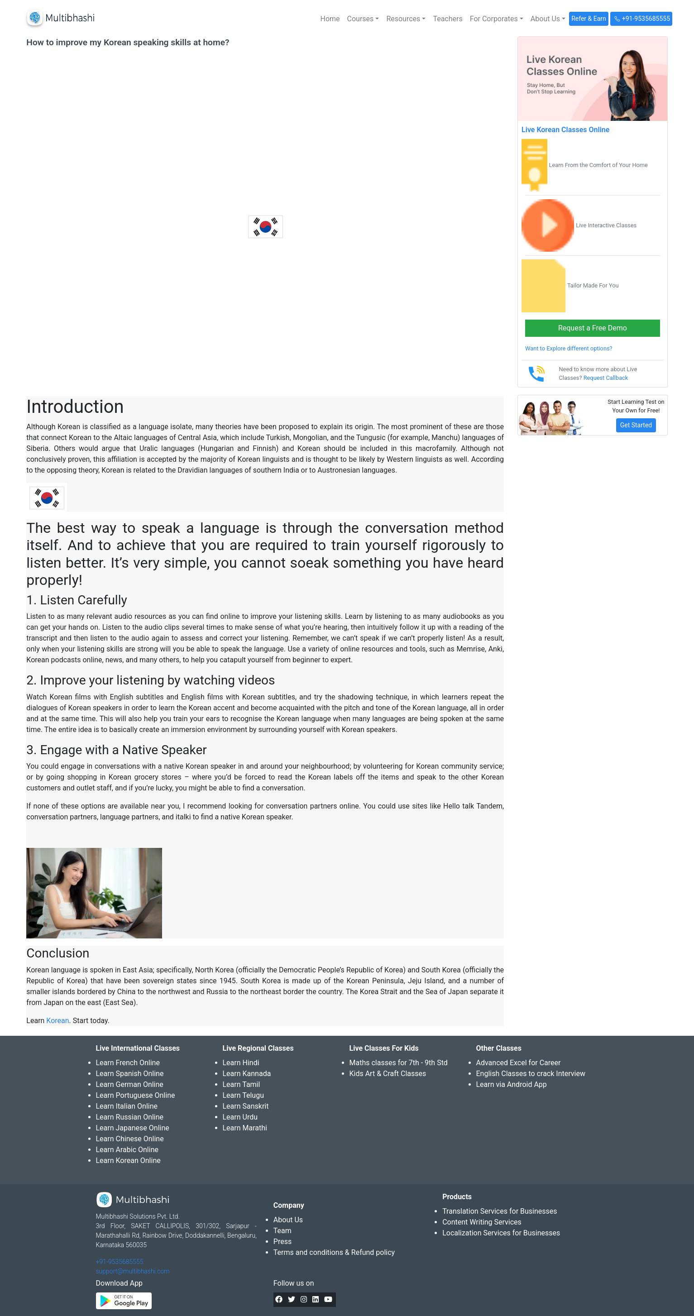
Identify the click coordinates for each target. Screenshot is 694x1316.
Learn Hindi (241, 1062)
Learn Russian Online (130, 1117)
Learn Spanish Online (130, 1073)
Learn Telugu (243, 1095)
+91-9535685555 (120, 1261)
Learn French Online (128, 1062)
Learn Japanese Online (132, 1128)
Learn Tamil (241, 1084)
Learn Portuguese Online (135, 1095)
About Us (288, 1220)
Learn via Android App (511, 1084)
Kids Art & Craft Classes (387, 1073)
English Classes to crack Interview (530, 1073)
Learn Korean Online (128, 1160)
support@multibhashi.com (133, 1271)
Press (282, 1241)
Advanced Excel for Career (518, 1062)
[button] (363, 19)
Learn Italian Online (127, 1106)
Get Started (636, 425)
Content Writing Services (482, 1222)
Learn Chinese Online (130, 1138)
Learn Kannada (247, 1073)
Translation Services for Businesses (499, 1211)
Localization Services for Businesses (501, 1233)
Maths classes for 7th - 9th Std (398, 1062)
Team (282, 1230)
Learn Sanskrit (246, 1106)
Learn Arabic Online (127, 1149)
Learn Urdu (240, 1117)
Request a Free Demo (592, 328)
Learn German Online (129, 1084)
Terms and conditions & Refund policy (334, 1252)
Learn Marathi (245, 1128)
